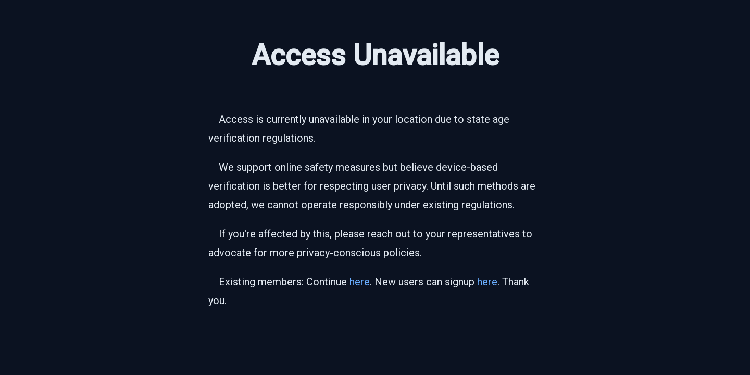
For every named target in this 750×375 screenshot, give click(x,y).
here (359, 282)
